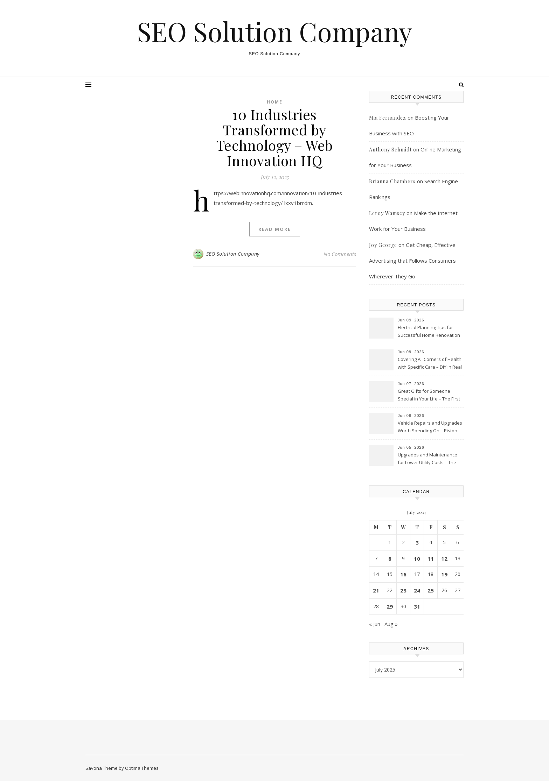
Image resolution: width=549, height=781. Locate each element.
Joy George (383, 245)
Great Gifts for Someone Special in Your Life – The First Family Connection (429, 395)
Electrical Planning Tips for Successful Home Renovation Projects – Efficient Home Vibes (429, 332)
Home (275, 102)
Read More (274, 229)
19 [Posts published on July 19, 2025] (444, 574)
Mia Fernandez (387, 117)
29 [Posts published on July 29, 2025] (390, 606)
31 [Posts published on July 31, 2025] (417, 606)
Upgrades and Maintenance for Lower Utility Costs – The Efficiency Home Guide (427, 459)
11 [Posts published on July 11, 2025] (431, 558)
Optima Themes (142, 768)
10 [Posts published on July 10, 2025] (417, 558)
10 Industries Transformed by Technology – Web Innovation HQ (274, 137)
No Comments (340, 253)
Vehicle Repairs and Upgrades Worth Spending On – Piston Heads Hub (430, 427)
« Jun (374, 623)
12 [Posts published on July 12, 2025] (444, 558)
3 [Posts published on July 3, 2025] (417, 542)
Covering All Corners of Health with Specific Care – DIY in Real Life (430, 363)
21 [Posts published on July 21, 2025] (376, 590)
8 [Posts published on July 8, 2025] (389, 558)
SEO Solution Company (274, 31)
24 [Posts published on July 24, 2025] (417, 590)
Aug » (391, 623)
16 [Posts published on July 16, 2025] (403, 574)
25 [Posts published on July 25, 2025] (431, 590)
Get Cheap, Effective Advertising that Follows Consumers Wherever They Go (412, 260)
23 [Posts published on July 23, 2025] (403, 590)
